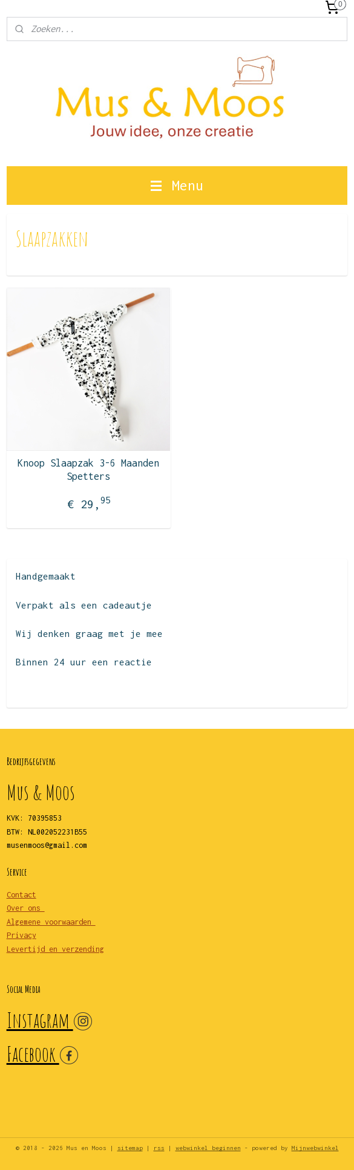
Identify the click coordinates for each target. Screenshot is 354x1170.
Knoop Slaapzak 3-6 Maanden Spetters (88, 469)
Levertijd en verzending (55, 949)
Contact (21, 894)
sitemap (130, 1148)
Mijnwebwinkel (315, 1148)
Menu (177, 185)
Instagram (40, 1020)
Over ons (26, 908)
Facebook (33, 1054)
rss (159, 1148)
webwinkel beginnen (208, 1148)
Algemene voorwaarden (51, 921)
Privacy (21, 935)
